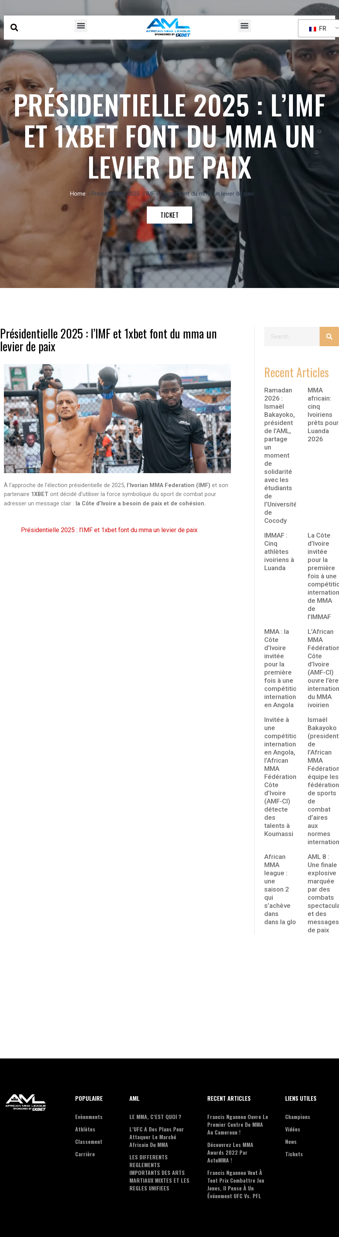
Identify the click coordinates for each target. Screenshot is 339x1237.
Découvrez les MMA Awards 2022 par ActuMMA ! (230, 1152)
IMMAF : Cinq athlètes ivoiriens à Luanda (279, 551)
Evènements (89, 1116)
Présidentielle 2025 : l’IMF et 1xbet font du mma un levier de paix (109, 530)
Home (78, 193)
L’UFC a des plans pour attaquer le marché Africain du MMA (156, 1137)
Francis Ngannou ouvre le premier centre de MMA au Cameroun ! (237, 1124)
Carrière (85, 1154)
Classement (88, 1141)
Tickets (294, 1154)
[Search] (329, 336)
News (291, 1141)
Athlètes (85, 1129)
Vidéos (292, 1129)
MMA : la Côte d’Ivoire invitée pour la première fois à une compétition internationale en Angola (284, 668)
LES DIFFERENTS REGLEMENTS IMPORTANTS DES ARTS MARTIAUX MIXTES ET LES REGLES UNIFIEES (159, 1172)
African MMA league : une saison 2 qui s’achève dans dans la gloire (284, 889)
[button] (14, 27)
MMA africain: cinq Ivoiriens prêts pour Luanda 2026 (323, 414)
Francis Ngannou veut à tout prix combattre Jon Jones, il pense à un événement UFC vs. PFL (235, 1184)
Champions (297, 1116)
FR (317, 28)
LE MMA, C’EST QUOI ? (155, 1116)
